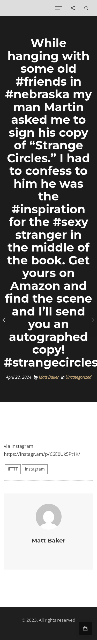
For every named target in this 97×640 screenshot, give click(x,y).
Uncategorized (78, 377)
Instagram (35, 469)
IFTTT (13, 469)
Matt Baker (49, 377)
